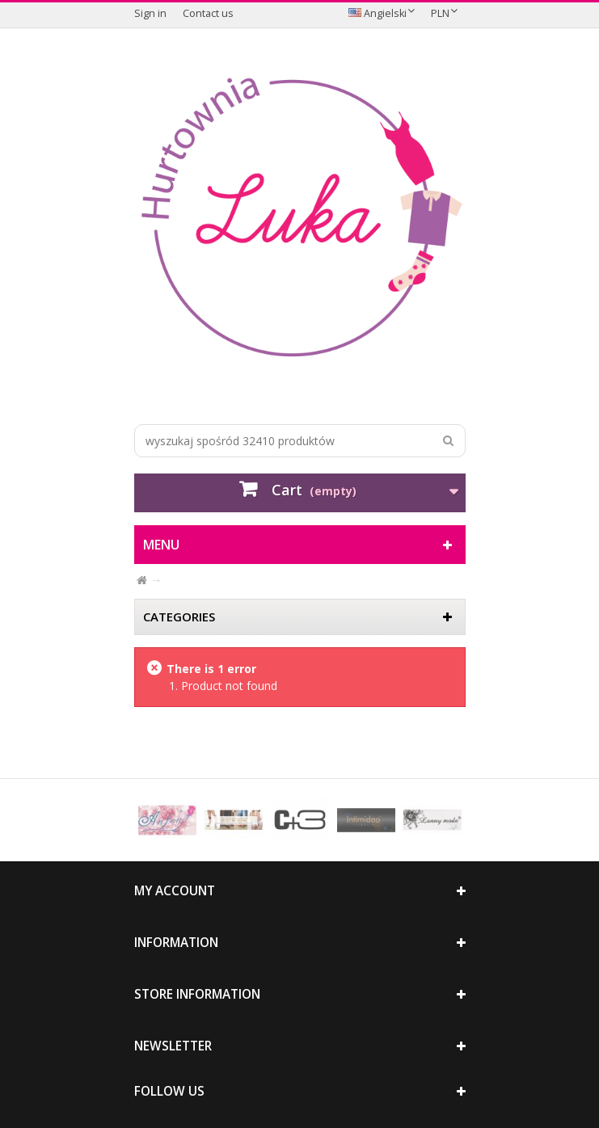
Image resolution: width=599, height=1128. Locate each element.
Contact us (208, 13)
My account (174, 890)
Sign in (150, 13)
